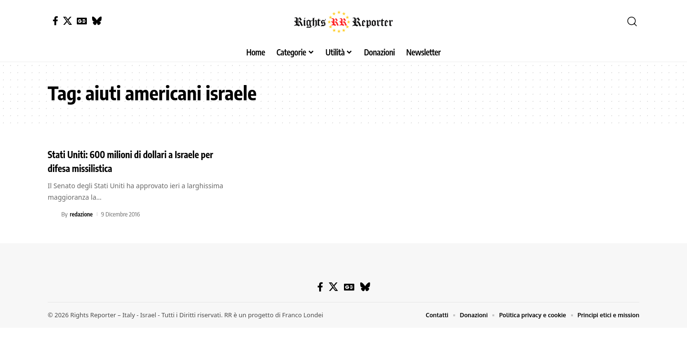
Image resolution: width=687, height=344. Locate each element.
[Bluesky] (96, 20)
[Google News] (81, 20)
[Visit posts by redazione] (53, 214)
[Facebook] (55, 20)
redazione (82, 214)
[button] (632, 21)
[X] (67, 20)
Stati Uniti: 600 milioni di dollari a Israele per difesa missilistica (136, 160)
